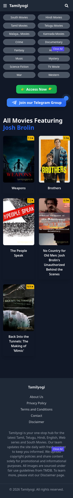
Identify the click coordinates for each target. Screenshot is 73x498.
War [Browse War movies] (19, 75)
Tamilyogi (36, 387)
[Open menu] (5, 6)
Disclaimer (36, 422)
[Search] (66, 5)
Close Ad (58, 48)
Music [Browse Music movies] (19, 58)
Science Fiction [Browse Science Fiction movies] (19, 66)
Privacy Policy (36, 403)
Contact (36, 415)
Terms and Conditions (37, 409)
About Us (36, 397)
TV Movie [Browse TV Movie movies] (54, 66)
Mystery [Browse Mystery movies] (54, 58)
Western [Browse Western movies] (53, 75)
